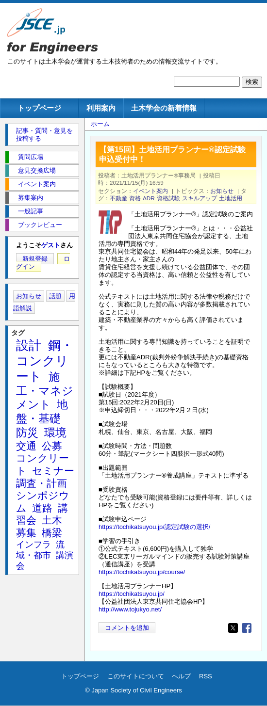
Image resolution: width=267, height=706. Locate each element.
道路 (42, 507)
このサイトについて (135, 676)
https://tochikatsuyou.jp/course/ (142, 572)
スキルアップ (199, 198)
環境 (55, 432)
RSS (205, 676)
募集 (26, 532)
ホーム (100, 124)
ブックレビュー (40, 224)
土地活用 (230, 198)
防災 (27, 432)
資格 (135, 198)
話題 (55, 296)
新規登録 (35, 258)
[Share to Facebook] (246, 628)
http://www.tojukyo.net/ (130, 609)
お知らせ (222, 191)
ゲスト (50, 245)
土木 (52, 520)
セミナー (53, 470)
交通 (26, 445)
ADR (149, 198)
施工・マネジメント (44, 390)
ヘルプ (181, 676)
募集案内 (30, 197)
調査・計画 (41, 483)
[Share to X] (233, 628)
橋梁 (52, 532)
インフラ (33, 544)
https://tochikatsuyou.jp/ (132, 593)
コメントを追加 (127, 627)
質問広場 (30, 156)
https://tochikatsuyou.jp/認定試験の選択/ (154, 526)
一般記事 (30, 211)
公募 (52, 445)
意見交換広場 (37, 170)
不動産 (118, 198)
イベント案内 (150, 191)
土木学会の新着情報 (164, 108)
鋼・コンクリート (44, 361)
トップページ (39, 108)
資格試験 (168, 198)
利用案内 (101, 108)
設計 (28, 345)
